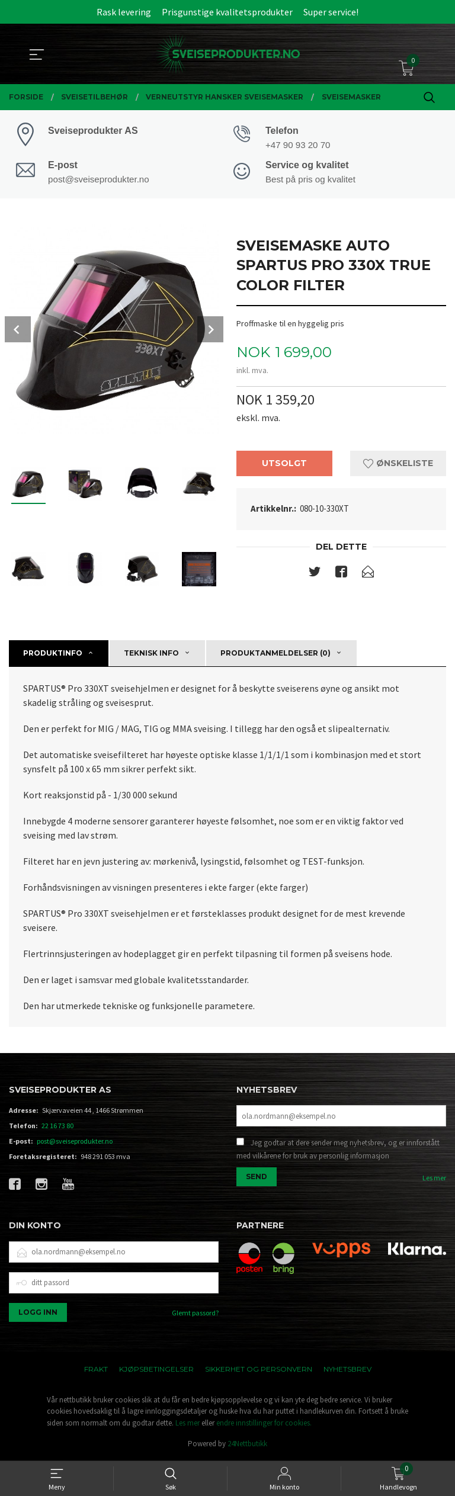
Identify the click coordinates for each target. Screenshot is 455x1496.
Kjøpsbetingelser (156, 1370)
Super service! (330, 12)
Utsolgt (284, 464)
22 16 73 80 (57, 1126)
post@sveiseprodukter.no (75, 1142)
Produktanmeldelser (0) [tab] (275, 653)
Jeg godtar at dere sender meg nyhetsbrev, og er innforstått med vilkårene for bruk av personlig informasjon (338, 1150)
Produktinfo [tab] (52, 653)
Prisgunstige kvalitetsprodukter (227, 12)
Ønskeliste (398, 464)
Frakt (96, 1370)
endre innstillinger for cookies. (264, 1424)
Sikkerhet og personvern (258, 1370)
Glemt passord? (195, 1313)
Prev (18, 330)
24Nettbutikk (247, 1445)
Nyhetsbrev (347, 1370)
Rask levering (124, 12)
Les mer (434, 1178)
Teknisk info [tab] (151, 653)
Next (210, 330)
